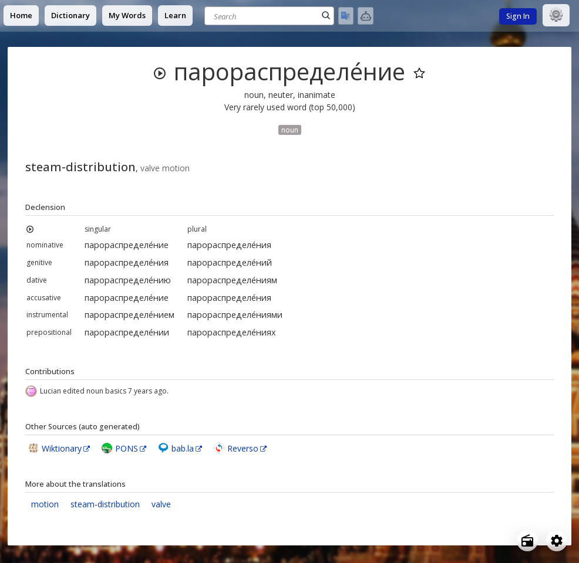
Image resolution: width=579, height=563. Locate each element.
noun (289, 129)
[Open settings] (556, 540)
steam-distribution (105, 504)
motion (45, 504)
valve (161, 504)
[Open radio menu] (527, 540)
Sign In (518, 16)
